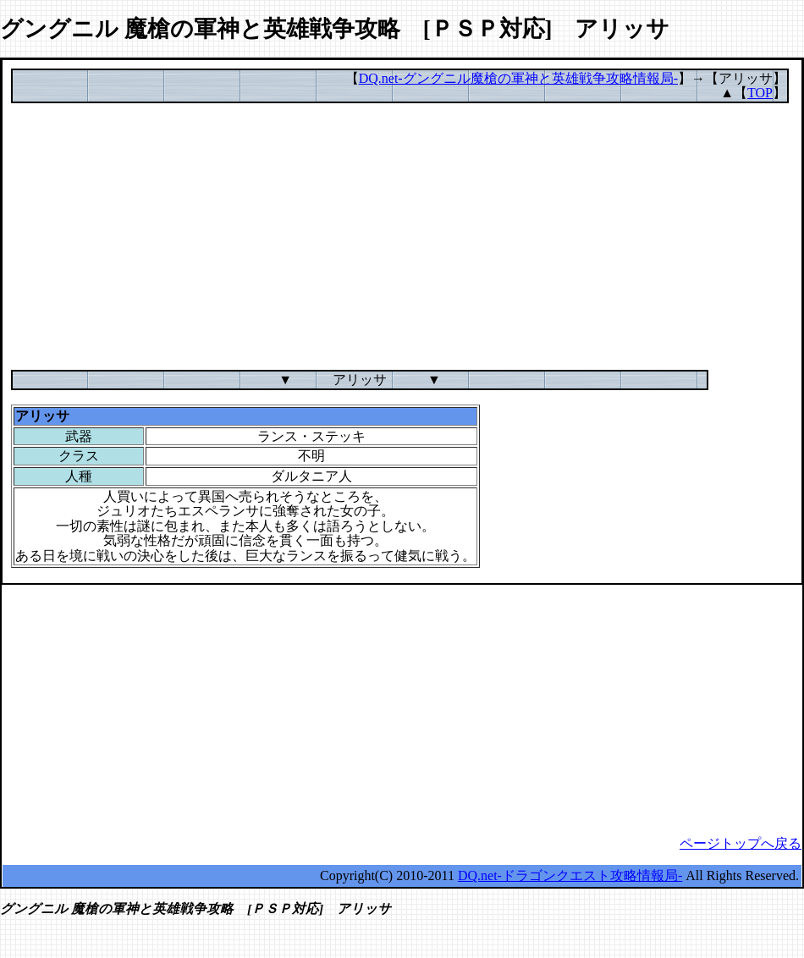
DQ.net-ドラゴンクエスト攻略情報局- (570, 875)
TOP (760, 92)
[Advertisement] (402, 236)
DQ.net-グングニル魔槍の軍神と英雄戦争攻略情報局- (518, 78)
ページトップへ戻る (740, 843)
